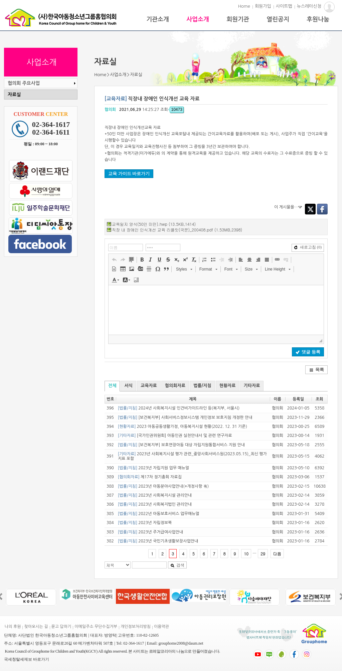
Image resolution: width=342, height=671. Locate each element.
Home (244, 6)
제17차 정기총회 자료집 (150, 477)
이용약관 (161, 627)
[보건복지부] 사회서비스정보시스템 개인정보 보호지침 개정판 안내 (185, 417)
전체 (112, 385)
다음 (277, 553)
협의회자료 (175, 385)
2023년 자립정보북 (145, 523)
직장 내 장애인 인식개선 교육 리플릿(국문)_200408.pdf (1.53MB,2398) (177, 229)
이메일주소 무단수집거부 (95, 627)
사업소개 (197, 19)
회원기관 (237, 19)
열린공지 (278, 19)
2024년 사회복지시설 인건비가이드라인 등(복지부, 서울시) (178, 408)
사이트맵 (284, 6)
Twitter (310, 209)
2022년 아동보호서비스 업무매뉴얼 (158, 514)
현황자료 (227, 385)
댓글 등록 (308, 351)
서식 (128, 385)
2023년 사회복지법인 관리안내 (155, 504)
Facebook (322, 209)
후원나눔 (318, 19)
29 (263, 553)
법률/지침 (202, 385)
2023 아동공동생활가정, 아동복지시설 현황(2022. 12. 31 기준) (182, 427)
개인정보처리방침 (136, 627)
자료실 (14, 94)
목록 (316, 369)
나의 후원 (13, 627)
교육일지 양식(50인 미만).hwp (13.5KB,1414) (154, 224)
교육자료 (149, 385)
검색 (177, 565)
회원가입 (263, 6)
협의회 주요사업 (42, 83)
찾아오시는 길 (36, 627)
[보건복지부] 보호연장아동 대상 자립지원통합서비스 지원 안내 (181, 445)
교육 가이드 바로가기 (129, 173)
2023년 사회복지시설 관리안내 (155, 495)
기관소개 (157, 19)
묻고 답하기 (61, 627)
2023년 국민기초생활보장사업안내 (158, 541)
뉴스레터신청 (309, 6)
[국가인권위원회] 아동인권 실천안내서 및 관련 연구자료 (175, 436)
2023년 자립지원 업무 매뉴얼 (153, 468)
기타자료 (252, 385)
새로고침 (308, 247)
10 (246, 553)
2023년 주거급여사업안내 (150, 532)
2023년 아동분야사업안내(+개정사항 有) (163, 486)
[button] (114, 260)
